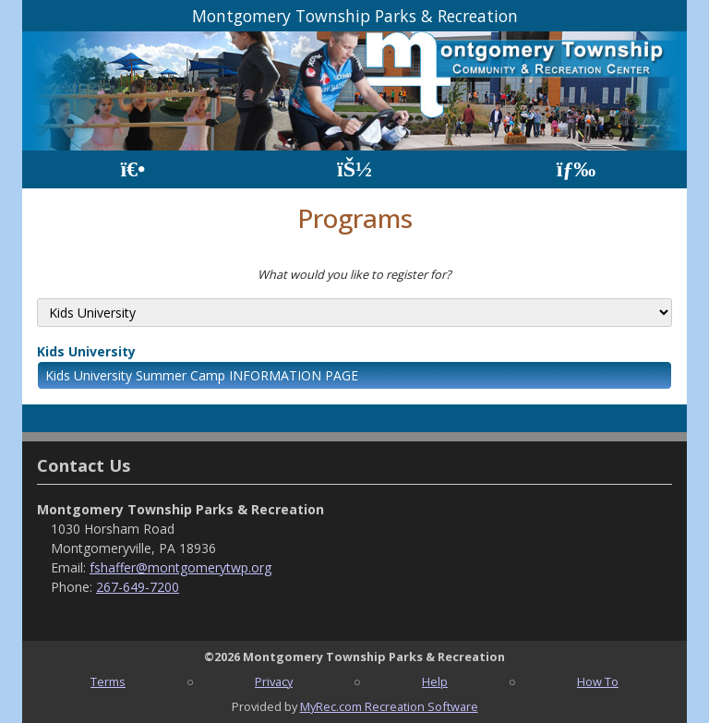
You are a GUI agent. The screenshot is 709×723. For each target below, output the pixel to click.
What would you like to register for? (354, 274)
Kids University (86, 351)
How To (598, 681)
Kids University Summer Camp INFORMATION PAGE (201, 375)
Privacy (274, 681)
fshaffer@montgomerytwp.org (180, 567)
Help (435, 681)
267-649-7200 (137, 587)
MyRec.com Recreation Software (389, 706)
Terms (108, 681)
